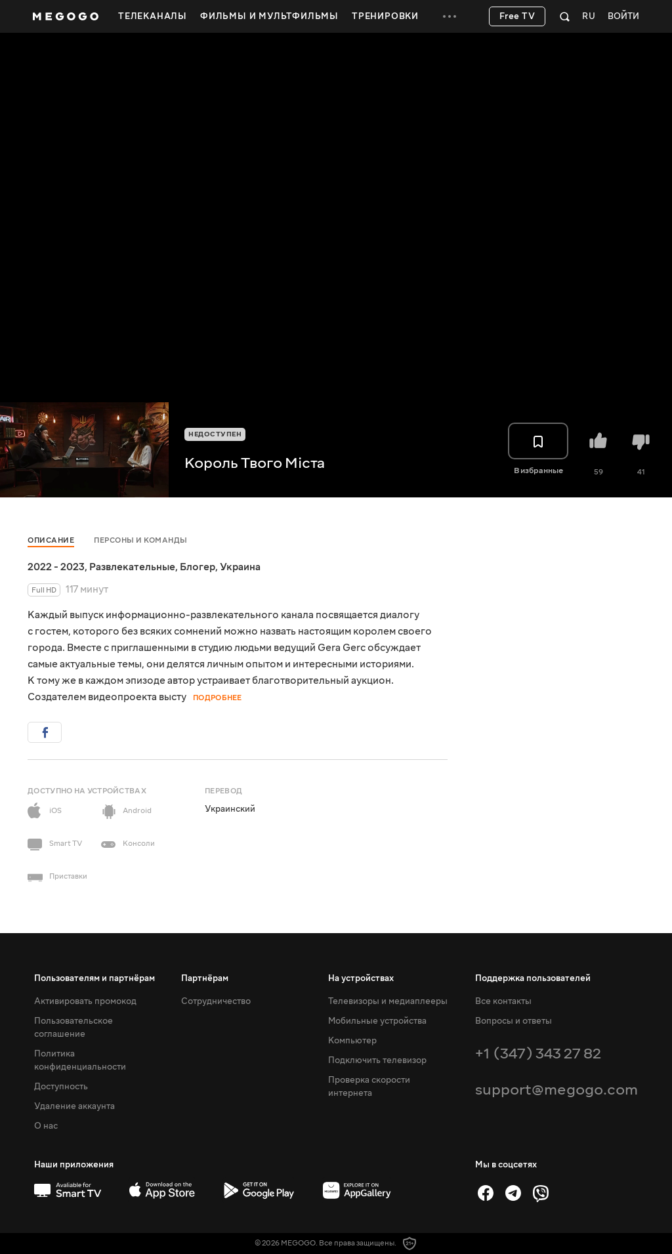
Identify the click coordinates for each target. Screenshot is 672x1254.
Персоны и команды (141, 540)
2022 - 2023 (56, 567)
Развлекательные (132, 567)
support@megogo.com (556, 1089)
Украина (240, 567)
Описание (51, 540)
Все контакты (503, 1001)
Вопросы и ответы (513, 1021)
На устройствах (361, 978)
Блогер (197, 567)
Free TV (517, 16)
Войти (623, 16)
